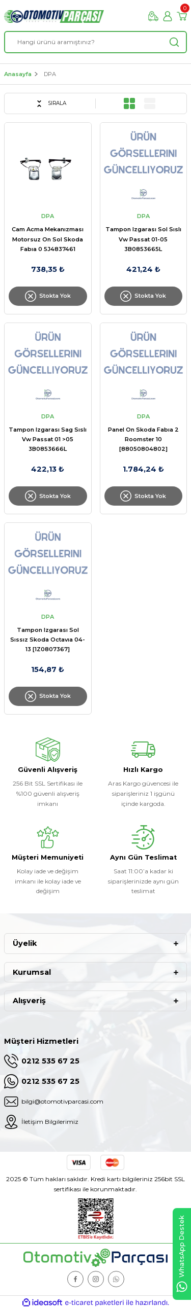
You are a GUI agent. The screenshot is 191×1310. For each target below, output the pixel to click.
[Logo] (54, 16)
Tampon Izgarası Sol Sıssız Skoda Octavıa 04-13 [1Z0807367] (47, 639)
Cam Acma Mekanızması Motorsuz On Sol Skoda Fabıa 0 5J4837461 (48, 239)
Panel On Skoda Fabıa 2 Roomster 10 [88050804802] (143, 439)
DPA (50, 74)
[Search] (95, 42)
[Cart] (182, 16)
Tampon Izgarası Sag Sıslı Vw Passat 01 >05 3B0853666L (48, 439)
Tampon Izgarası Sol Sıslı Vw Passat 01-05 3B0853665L (143, 239)
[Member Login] (167, 16)
